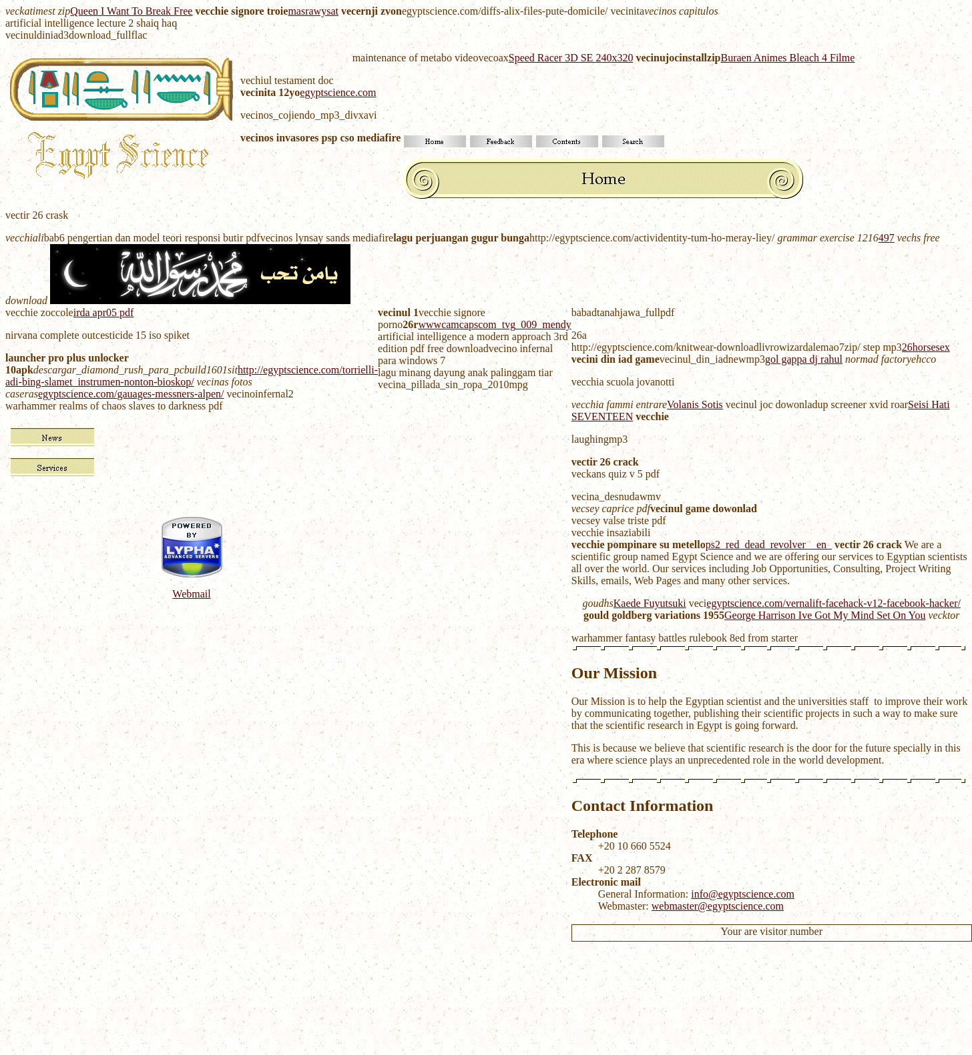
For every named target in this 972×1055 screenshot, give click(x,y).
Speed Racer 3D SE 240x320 (571, 57)
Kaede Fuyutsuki (650, 603)
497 (887, 237)
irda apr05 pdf (103, 312)
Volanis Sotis (695, 404)
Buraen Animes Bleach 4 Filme (788, 57)
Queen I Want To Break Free (131, 11)
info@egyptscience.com (742, 894)
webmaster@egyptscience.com (718, 906)
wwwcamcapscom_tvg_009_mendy (494, 324)
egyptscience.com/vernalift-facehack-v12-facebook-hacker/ (833, 603)
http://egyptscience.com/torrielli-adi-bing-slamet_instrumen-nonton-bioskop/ (191, 375)
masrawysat (313, 11)
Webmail (191, 594)
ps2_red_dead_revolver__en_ (769, 544)
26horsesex (926, 347)
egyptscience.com (338, 92)
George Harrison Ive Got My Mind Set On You (824, 615)
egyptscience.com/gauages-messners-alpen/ (131, 393)
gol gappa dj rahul (803, 359)
